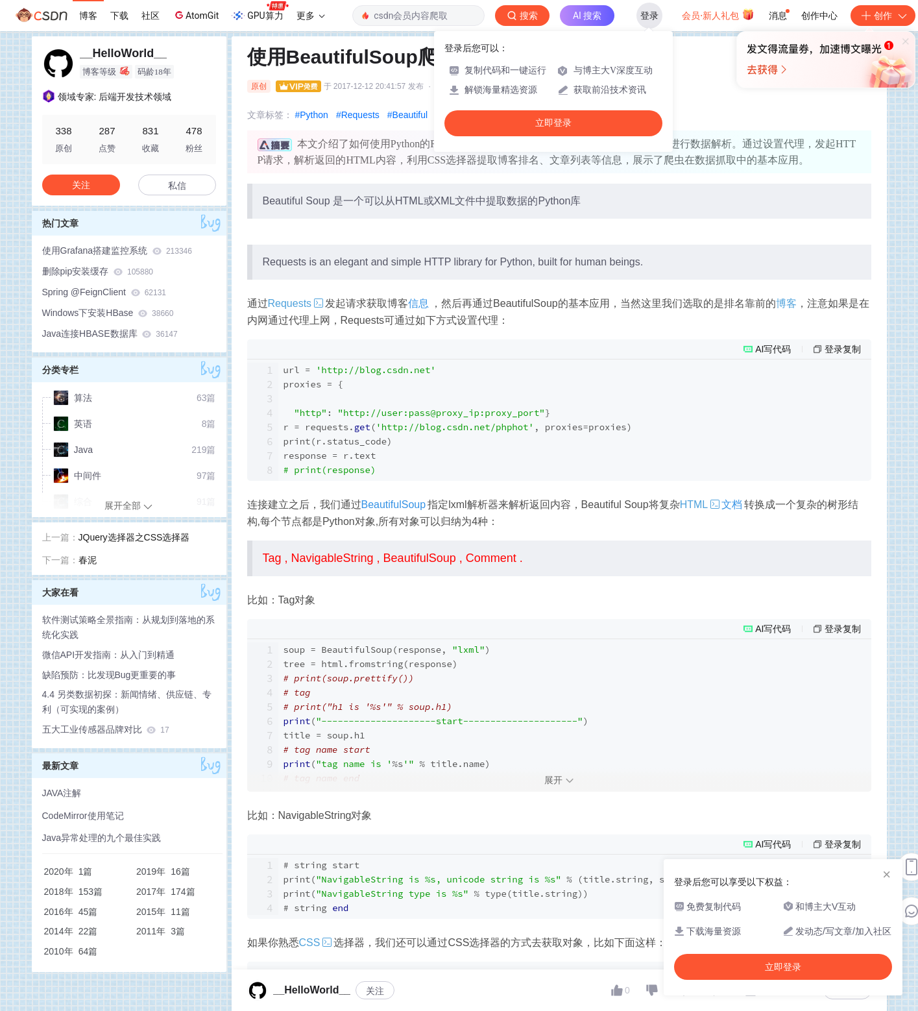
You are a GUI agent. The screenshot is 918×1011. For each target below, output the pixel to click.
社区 (150, 15)
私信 (177, 185)
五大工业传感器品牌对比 (105, 729)
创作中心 (819, 15)
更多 (310, 15)
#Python (311, 115)
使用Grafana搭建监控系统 (117, 250)
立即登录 (553, 123)
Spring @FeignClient (104, 292)
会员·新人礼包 (718, 14)
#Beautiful (407, 115)
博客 (88, 15)
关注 (375, 991)
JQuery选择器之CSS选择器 (134, 537)
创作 (883, 15)
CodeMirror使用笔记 (83, 815)
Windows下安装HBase (108, 313)
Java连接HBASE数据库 (110, 333)
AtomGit (196, 15)
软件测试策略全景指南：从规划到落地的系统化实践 (128, 627)
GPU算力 (260, 11)
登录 (649, 15)
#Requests (358, 115)
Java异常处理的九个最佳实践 (102, 838)
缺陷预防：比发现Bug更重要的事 (109, 675)
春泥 (88, 560)
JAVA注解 (62, 793)
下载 (119, 15)
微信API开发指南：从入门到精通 (108, 655)
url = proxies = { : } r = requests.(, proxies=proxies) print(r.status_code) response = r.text (458, 420)
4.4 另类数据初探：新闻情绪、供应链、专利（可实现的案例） (126, 701)
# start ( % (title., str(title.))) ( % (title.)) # (523, 886)
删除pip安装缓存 (98, 271)
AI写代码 (773, 349)
